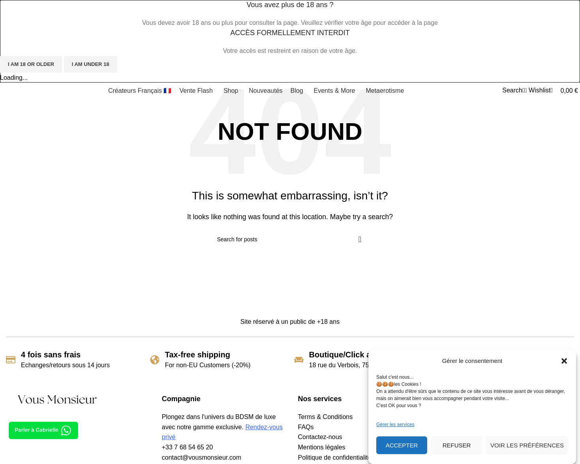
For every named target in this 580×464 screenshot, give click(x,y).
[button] (564, 361)
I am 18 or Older (31, 64)
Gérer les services (395, 424)
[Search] (512, 90)
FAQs (306, 427)
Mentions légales (321, 447)
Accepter (402, 445)
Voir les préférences (527, 445)
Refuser (457, 445)
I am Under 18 (90, 64)
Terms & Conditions (325, 416)
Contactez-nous (320, 437)
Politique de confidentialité (335, 457)
